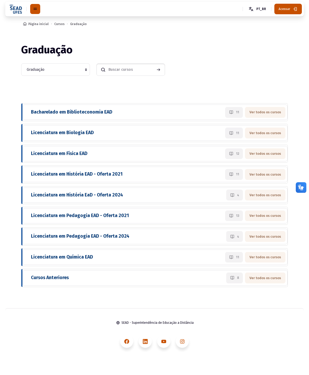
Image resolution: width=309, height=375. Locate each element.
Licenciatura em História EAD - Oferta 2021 (76, 174)
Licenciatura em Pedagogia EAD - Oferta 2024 (80, 236)
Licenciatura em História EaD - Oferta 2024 (77, 195)
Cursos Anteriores (50, 277)
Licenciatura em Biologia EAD (62, 132)
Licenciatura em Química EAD (62, 257)
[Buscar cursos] (130, 69)
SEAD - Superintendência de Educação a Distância (157, 323)
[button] (257, 9)
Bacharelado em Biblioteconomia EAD (71, 112)
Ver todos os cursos (265, 112)
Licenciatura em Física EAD (59, 153)
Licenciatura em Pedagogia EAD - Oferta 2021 (80, 215)
